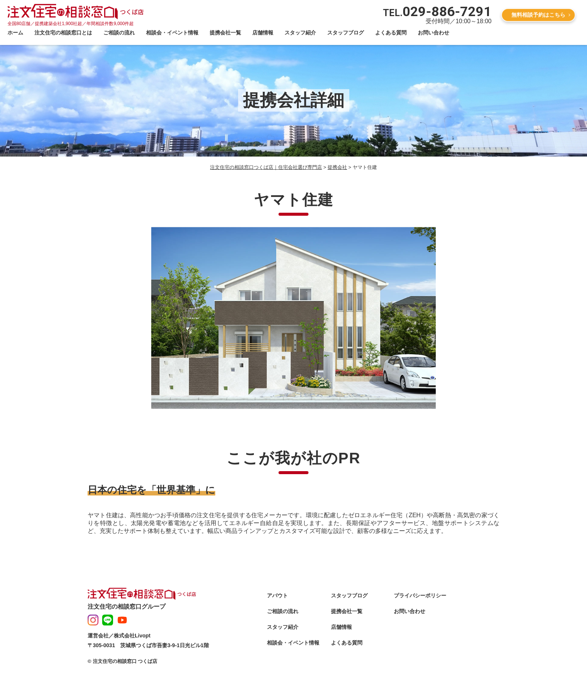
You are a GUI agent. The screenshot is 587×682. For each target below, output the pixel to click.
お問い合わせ (433, 33)
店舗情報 (262, 33)
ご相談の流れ (119, 33)
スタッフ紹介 (300, 33)
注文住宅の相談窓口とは (63, 33)
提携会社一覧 (225, 33)
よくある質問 (391, 33)
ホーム (15, 33)
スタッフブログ (345, 33)
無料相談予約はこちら (538, 14)
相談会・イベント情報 (172, 33)
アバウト (277, 595)
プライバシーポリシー (420, 595)
